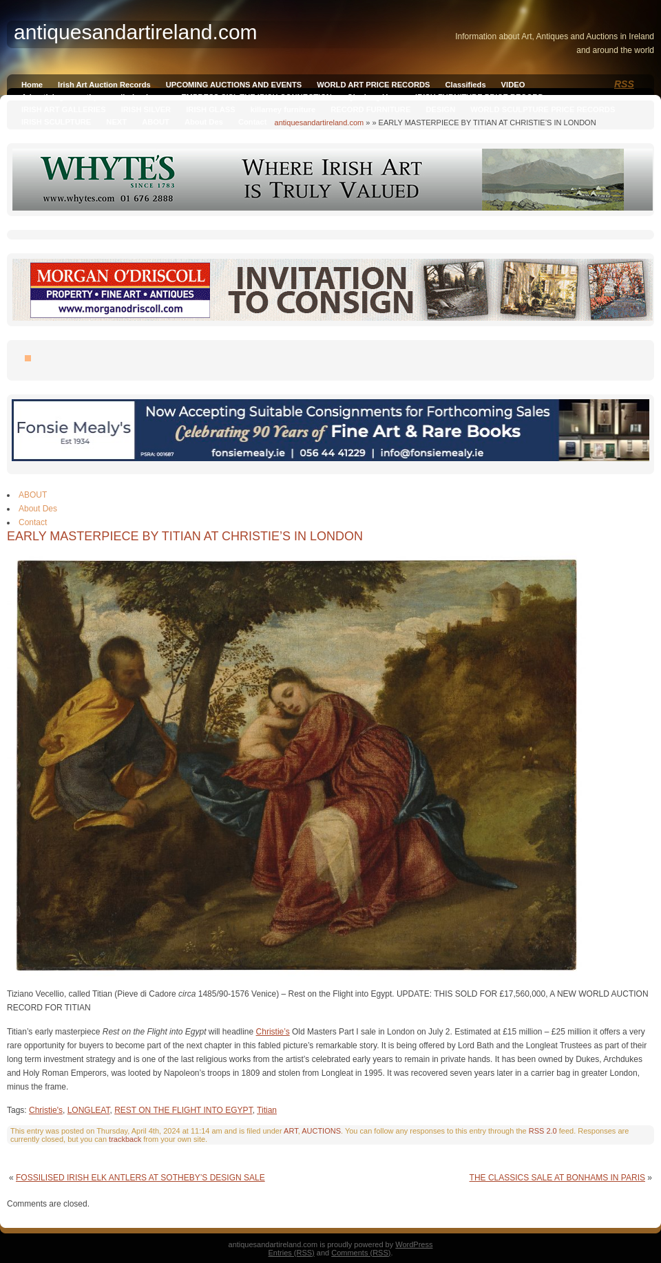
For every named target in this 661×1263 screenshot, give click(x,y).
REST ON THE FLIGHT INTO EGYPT (183, 1110)
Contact (252, 122)
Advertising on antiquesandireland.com (93, 97)
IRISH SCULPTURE (56, 122)
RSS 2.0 (543, 1131)
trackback (125, 1139)
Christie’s (273, 1032)
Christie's (46, 1110)
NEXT (116, 122)
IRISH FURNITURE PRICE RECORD (479, 97)
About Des (204, 122)
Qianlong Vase (373, 97)
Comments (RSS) (360, 1253)
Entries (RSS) (292, 1253)
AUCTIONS (321, 1131)
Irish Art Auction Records (104, 85)
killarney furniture (283, 109)
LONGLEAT (88, 1110)
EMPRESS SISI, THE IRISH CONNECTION (256, 97)
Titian (267, 1110)
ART (291, 1131)
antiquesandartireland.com (319, 122)
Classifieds (465, 85)
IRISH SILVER (146, 109)
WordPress (413, 1244)
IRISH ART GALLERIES (63, 109)
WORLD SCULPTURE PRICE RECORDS (542, 109)
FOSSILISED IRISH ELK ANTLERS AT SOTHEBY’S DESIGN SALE (140, 1177)
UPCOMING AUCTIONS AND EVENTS (234, 85)
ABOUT (155, 122)
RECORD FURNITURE (370, 109)
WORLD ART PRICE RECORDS (373, 85)
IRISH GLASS (210, 109)
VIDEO (513, 85)
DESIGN (440, 109)
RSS (624, 83)
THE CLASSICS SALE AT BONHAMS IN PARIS (557, 1177)
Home (32, 85)
